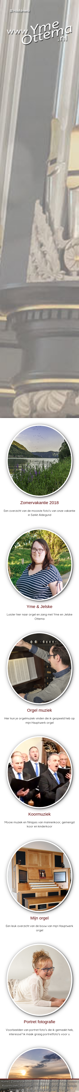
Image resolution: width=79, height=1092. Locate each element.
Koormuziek (10, 1085)
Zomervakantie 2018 (24, 1081)
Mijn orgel (26, 1085)
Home (5, 1081)
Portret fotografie (47, 1085)
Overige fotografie (37, 1090)
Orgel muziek (68, 1081)
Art (54, 1090)
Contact (63, 1090)
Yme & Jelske (49, 1081)
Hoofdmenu (19, 11)
